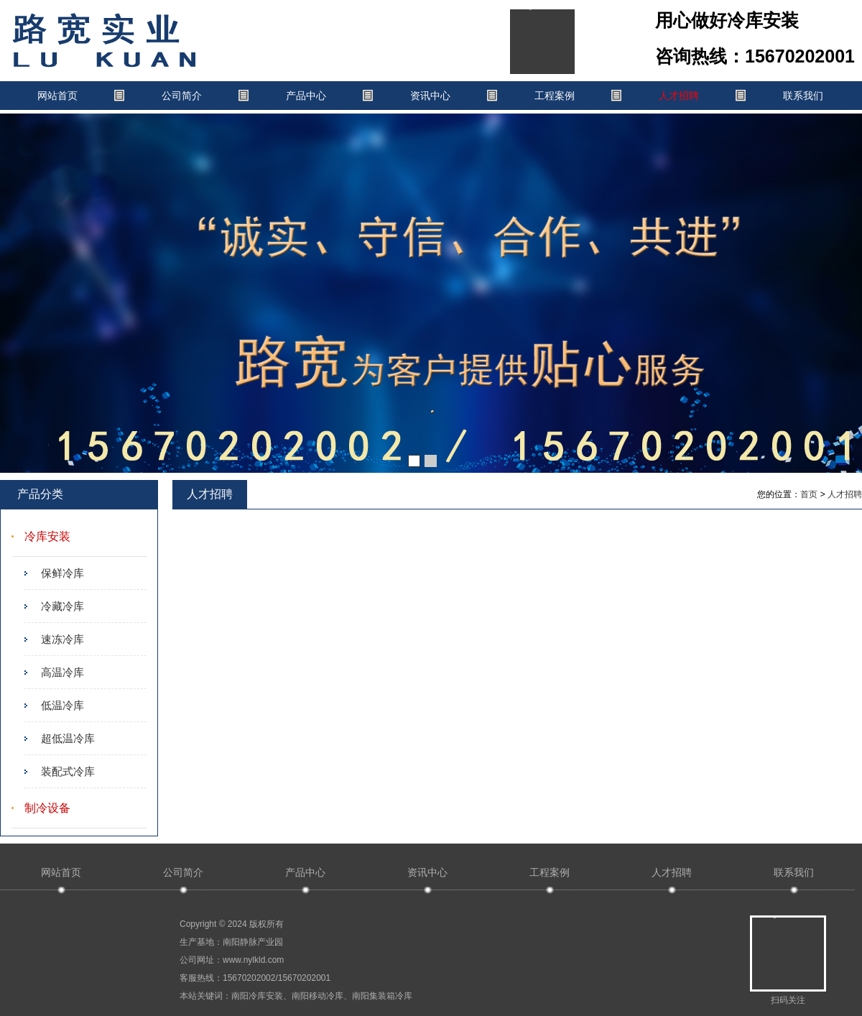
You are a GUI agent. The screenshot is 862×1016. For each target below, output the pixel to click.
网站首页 (57, 95)
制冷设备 (47, 808)
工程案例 (554, 95)
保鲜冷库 (62, 573)
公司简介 (182, 95)
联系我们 (803, 95)
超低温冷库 (68, 738)
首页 (808, 494)
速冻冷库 (62, 639)
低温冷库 (62, 705)
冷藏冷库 (62, 606)
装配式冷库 (68, 771)
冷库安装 (47, 536)
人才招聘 (679, 95)
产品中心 (306, 95)
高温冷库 (62, 672)
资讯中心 (430, 95)
